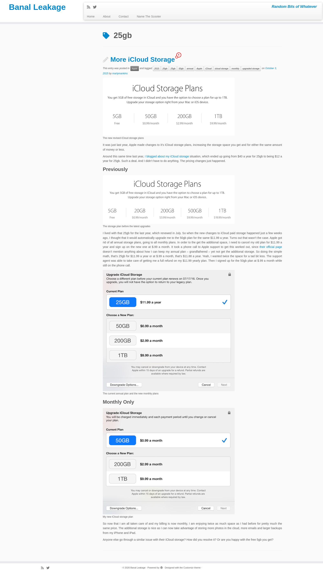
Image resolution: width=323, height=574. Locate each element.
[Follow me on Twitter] (96, 7)
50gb (181, 68)
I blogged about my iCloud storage (167, 156)
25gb (173, 68)
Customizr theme (191, 567)
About (106, 16)
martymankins (120, 73)
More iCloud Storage (142, 59)
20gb (165, 68)
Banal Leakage (37, 7)
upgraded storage (250, 68)
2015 (156, 68)
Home (91, 16)
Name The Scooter (149, 16)
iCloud (208, 68)
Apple (134, 68)
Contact (124, 16)
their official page (271, 247)
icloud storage (221, 68)
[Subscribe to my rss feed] (90, 7)
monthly (235, 68)
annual (190, 68)
